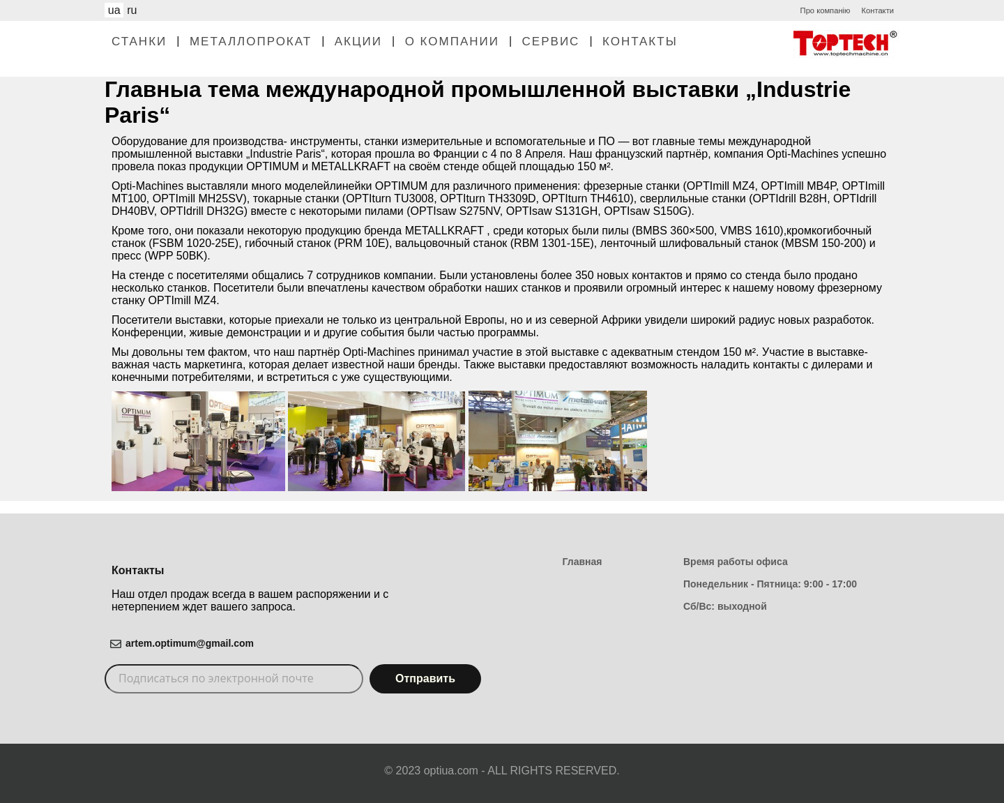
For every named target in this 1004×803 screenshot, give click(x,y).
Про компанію (825, 10)
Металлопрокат (251, 41)
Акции (358, 41)
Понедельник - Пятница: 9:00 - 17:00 (770, 584)
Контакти (877, 10)
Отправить (425, 678)
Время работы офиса (735, 561)
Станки (139, 41)
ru (132, 10)
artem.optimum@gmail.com (190, 643)
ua (114, 10)
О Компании (452, 41)
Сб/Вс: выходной (725, 606)
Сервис (551, 41)
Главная (582, 561)
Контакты (640, 41)
